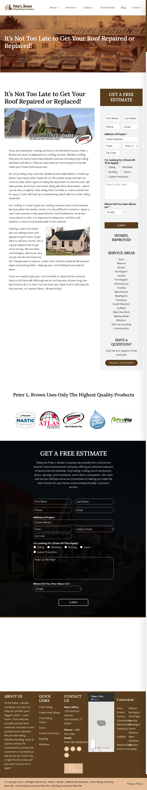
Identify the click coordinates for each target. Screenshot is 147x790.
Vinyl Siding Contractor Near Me (32, 785)
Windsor (133, 745)
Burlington (121, 271)
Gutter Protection (118, 176)
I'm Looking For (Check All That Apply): (120, 162)
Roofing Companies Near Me (67, 785)
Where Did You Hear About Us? (120, 206)
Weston (121, 263)
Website (70, 781)
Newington (135, 724)
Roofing (113, 172)
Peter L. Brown (56, 781)
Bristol (121, 267)
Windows (127, 167)
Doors (127, 172)
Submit (121, 225)
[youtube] (79, 749)
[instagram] (72, 749)
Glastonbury (121, 283)
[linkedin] (66, 755)
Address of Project (116, 134)
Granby (121, 287)
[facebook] (66, 749)
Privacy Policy (135, 783)
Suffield (121, 736)
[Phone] (112, 127)
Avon (121, 259)
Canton (121, 275)
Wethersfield (124, 745)
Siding (112, 167)
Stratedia (83, 781)
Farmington (135, 716)
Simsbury (122, 728)
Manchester (121, 291)
